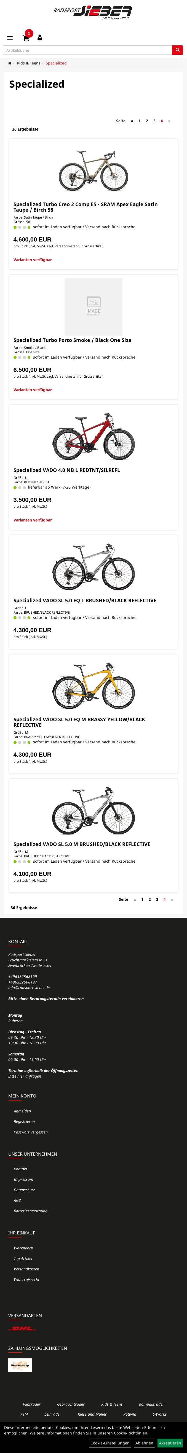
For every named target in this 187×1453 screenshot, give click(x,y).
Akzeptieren (170, 1443)
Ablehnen (144, 1443)
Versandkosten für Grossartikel (78, 246)
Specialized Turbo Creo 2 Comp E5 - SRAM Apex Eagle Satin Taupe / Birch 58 (86, 207)
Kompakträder (151, 1404)
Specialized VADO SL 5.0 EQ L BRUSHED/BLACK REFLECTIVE (85, 600)
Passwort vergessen (31, 1132)
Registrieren (24, 1121)
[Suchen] (177, 50)
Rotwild (129, 1414)
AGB (17, 1200)
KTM (24, 1414)
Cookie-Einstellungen (110, 1443)
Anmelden (22, 1111)
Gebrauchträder (71, 1404)
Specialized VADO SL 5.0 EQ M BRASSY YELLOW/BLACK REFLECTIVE (79, 722)
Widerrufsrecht (26, 1279)
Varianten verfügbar (33, 259)
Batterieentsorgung (30, 1210)
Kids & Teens (29, 63)
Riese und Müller (92, 1414)
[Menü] (10, 38)
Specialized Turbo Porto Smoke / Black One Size (73, 340)
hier (20, 1076)
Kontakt (20, 1168)
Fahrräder (32, 1404)
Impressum (23, 1179)
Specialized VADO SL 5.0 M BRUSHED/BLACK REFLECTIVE (82, 844)
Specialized (56, 63)
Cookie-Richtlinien (130, 1433)
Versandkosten (26, 1269)
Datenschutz (24, 1189)
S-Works (160, 1414)
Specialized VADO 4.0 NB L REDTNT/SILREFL (67, 470)
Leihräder (52, 1414)
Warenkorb (23, 1247)
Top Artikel (23, 1258)
